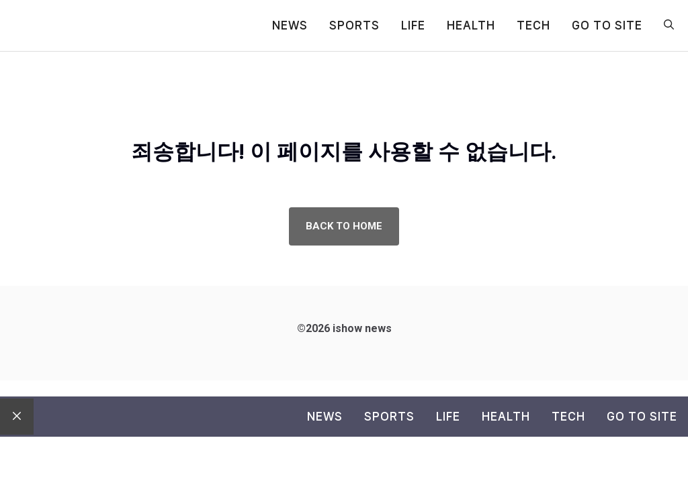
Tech (533, 25)
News (290, 25)
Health (471, 25)
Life (413, 25)
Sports (354, 25)
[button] (669, 25)
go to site (607, 25)
